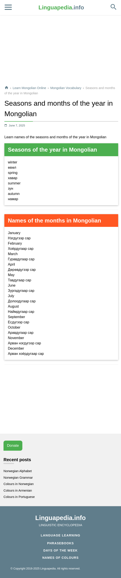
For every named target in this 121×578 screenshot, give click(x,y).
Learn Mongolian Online (29, 88)
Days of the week (60, 550)
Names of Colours (60, 557)
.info (61, 7)
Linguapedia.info (60, 517)
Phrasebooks (60, 543)
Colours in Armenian (18, 490)
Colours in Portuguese (19, 497)
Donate (13, 445)
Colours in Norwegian (19, 484)
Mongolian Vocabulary (65, 88)
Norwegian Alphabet (18, 471)
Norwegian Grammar (18, 477)
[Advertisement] (60, 51)
